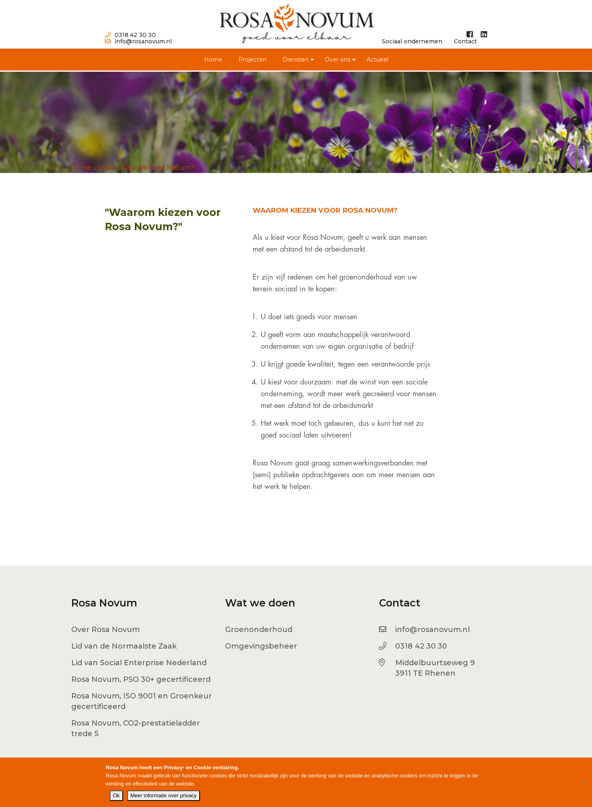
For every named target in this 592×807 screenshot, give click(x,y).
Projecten (252, 59)
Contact (465, 41)
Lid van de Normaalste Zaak (124, 646)
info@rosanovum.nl (138, 41)
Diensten (296, 59)
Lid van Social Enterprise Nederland (139, 662)
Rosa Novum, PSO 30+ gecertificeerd (141, 679)
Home (213, 59)
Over (106, 167)
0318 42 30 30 (130, 34)
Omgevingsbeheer (261, 646)
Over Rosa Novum (105, 629)
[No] (582, 782)
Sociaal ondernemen (412, 41)
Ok (116, 795)
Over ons (337, 59)
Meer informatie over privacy (163, 795)
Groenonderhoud (258, 629)
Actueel (377, 59)
